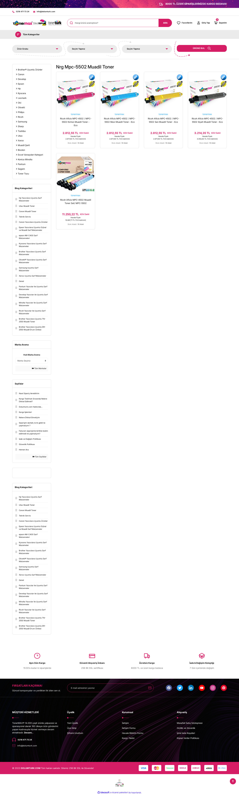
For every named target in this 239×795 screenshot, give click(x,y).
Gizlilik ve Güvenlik (186, 728)
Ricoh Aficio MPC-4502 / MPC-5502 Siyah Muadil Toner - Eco (207, 120)
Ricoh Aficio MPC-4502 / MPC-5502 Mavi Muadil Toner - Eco (119, 120)
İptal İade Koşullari (186, 733)
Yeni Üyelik (72, 723)
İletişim (125, 723)
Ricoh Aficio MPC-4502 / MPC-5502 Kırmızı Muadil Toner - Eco (75, 122)
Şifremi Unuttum (75, 733)
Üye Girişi (71, 728)
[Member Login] (203, 23)
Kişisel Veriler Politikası (188, 738)
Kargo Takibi (128, 738)
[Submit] (150, 688)
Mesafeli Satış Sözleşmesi (189, 723)
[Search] (119, 23)
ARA (165, 23)
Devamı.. (28, 733)
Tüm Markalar (39, 369)
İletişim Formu (129, 728)
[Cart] (220, 23)
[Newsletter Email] (110, 688)
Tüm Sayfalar (39, 457)
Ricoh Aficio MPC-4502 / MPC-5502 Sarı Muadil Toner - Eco (163, 120)
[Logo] (37, 23)
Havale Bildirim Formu (132, 733)
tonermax (75, 114)
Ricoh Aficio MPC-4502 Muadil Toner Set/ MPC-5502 (75, 205)
